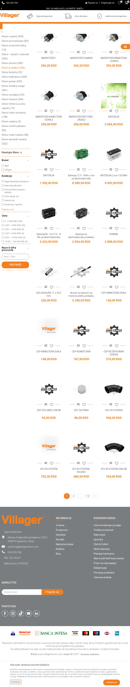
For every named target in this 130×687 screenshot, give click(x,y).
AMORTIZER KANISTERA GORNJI (49, 147)
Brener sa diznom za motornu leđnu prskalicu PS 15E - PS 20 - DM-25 (81, 325)
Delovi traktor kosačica (14, 54)
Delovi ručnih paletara (13, 157)
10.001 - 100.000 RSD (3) (16, 270)
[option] (65, 9)
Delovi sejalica (11, 150)
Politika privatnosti (103, 559)
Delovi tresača (11, 60)
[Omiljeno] (119, 3)
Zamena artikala (102, 606)
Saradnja (61, 563)
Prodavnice (62, 559)
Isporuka (98, 568)
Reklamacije (100, 597)
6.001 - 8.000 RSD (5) (14, 262)
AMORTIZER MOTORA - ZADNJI (81, 147)
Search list (10, 229)
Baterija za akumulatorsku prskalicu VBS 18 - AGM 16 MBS (81, 266)
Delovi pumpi (12, 110)
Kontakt (60, 568)
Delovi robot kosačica (14, 144)
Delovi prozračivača (15, 70)
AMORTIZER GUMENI (81, 87)
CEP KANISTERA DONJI (113, 322)
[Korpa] (126, 4)
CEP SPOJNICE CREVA (49, 439)
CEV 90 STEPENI (114, 439)
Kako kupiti (99, 563)
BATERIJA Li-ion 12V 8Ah (113, 204)
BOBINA (114, 263)
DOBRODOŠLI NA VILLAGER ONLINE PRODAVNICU (65, 8)
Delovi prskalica (13, 96)
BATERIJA (113, 145)
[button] (16, 182)
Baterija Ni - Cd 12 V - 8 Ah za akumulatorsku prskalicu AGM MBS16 (49, 266)
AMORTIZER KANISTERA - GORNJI (114, 89)
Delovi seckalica (13, 123)
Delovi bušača (12, 101)
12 (87, 525)
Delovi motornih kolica (14, 76)
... (80, 525)
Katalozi (60, 578)
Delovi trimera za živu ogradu (13, 135)
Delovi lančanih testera (14, 170)
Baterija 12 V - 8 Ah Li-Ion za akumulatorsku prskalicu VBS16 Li (81, 207)
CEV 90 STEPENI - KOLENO (81, 499)
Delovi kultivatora (14, 105)
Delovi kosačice (14, 47)
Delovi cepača (13, 65)
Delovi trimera (12, 128)
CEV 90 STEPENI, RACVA (114, 498)
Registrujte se (107, 3)
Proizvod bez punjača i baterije (15, 220)
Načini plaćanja (102, 578)
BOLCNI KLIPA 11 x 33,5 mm (49, 323)
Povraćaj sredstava (104, 601)
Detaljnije (15, 682)
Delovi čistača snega (13, 117)
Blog (58, 582)
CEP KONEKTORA (81, 380)
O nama (60, 554)
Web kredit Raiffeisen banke (109, 587)
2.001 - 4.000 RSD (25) (15, 254)
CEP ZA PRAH (81, 439)
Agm (7, 195)
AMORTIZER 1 (48, 87)
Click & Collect (101, 573)
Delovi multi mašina (15, 163)
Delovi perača (12, 92)
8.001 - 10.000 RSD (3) (15, 266)
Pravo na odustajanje (105, 592)
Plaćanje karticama (104, 582)
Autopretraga (88, 39)
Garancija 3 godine (13, 233)
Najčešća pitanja (64, 573)
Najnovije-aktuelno (13, 214)
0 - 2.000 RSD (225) (13, 250)
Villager (8, 199)
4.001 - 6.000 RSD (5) (14, 258)
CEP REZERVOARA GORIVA (114, 382)
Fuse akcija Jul (12, 225)
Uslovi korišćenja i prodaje (107, 554)
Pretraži (15, 293)
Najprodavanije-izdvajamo (17, 210)
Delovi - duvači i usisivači (15, 85)
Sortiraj (104, 39)
